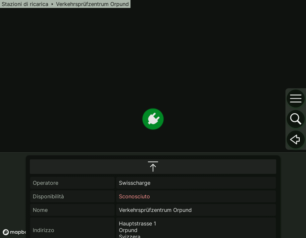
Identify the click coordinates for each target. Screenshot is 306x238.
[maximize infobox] (153, 166)
